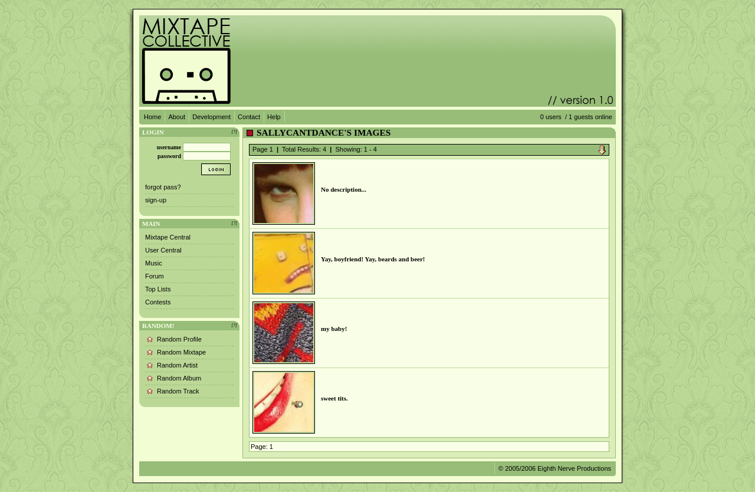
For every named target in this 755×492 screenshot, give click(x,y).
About (176, 116)
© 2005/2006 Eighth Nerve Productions (554, 468)
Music (153, 263)
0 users (551, 116)
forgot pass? (163, 187)
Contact (249, 116)
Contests (157, 302)
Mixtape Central (168, 237)
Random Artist (177, 365)
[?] (234, 132)
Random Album (179, 378)
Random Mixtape (181, 352)
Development (211, 116)
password (169, 156)
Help (274, 116)
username (169, 147)
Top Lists (157, 289)
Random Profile (179, 339)
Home (152, 116)
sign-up (155, 200)
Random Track (178, 391)
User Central (163, 250)
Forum (154, 276)
